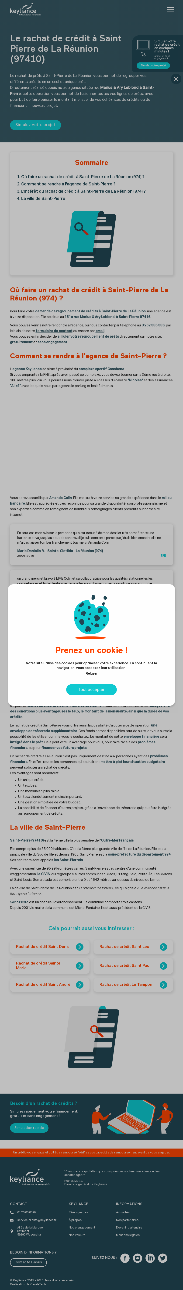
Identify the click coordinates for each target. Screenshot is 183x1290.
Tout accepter (91, 689)
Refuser (91, 673)
